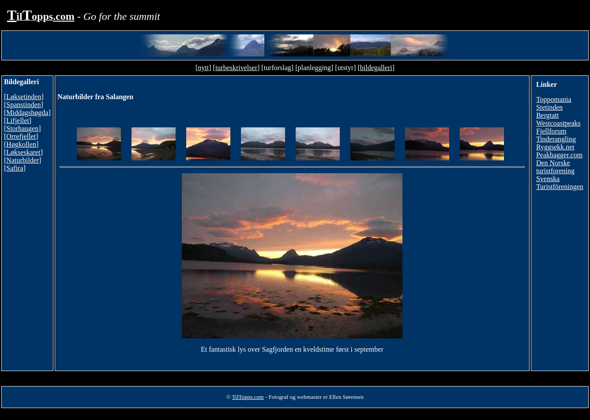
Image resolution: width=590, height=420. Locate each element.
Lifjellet (17, 120)
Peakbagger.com (559, 155)
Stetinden (549, 107)
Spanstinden (23, 104)
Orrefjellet (21, 136)
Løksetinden (23, 96)
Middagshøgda (27, 112)
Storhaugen (22, 128)
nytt (203, 67)
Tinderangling (556, 139)
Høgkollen (21, 144)
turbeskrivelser (236, 67)
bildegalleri (376, 67)
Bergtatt (547, 115)
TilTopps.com (248, 397)
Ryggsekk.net (555, 147)
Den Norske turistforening (555, 167)
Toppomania (553, 99)
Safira (14, 168)
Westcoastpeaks (558, 123)
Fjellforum (551, 131)
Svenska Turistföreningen (559, 182)
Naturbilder (22, 160)
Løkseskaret (23, 152)
